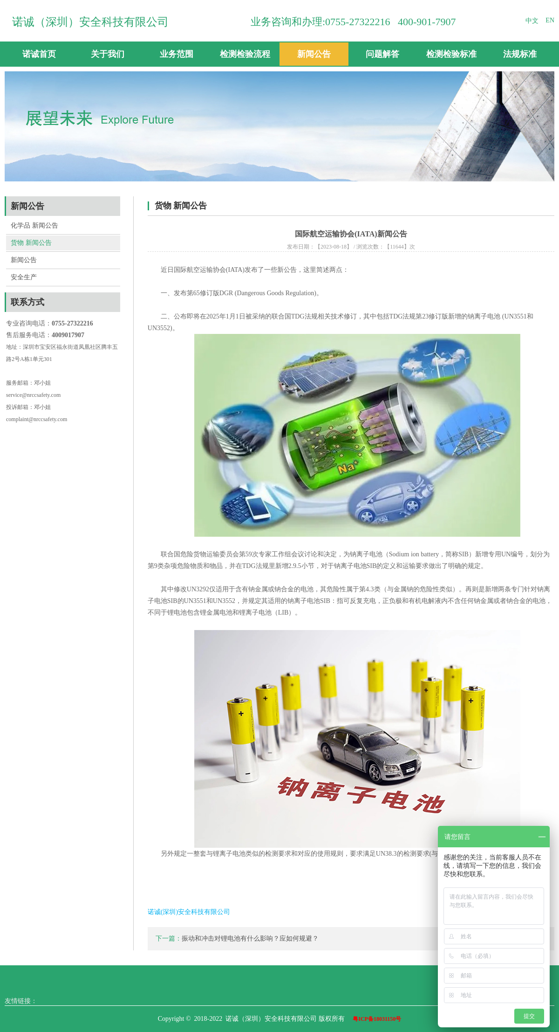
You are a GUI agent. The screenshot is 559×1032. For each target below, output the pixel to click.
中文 (532, 20)
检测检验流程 (245, 54)
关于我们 (107, 54)
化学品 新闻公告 (34, 225)
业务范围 (176, 54)
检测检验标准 (451, 54)
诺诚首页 (39, 54)
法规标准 (520, 54)
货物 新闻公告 (31, 242)
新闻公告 (314, 54)
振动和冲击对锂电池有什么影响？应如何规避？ (250, 938)
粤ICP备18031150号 (377, 1019)
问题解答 (382, 54)
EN (549, 20)
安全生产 (24, 277)
